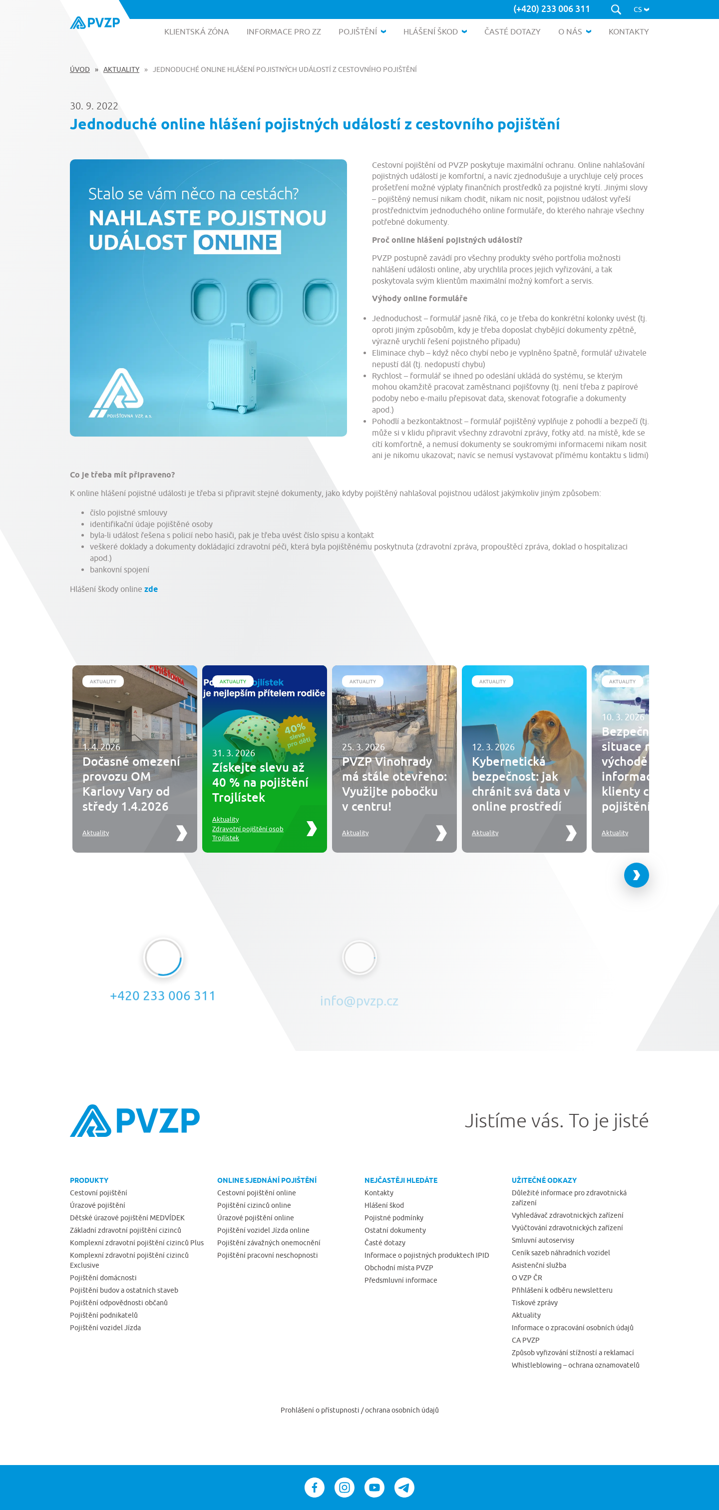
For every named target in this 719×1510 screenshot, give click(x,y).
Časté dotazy (384, 1243)
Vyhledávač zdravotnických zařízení (568, 1215)
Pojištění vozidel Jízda (105, 1328)
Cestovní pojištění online (256, 1193)
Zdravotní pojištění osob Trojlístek (248, 833)
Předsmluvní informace (400, 1280)
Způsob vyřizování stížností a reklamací (573, 1353)
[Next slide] (636, 875)
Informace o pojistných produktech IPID (426, 1255)
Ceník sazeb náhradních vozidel (561, 1253)
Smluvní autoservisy (543, 1240)
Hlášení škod (384, 1205)
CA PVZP (526, 1340)
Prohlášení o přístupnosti (321, 1410)
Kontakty (378, 1193)
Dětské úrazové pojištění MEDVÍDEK (127, 1218)
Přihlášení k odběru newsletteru (562, 1290)
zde (151, 589)
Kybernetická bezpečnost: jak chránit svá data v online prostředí (521, 783)
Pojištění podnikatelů (104, 1315)
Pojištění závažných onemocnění (269, 1243)
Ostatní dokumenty (395, 1230)
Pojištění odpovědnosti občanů (119, 1303)
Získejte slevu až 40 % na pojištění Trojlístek (260, 782)
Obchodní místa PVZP (398, 1268)
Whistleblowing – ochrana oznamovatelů (576, 1365)
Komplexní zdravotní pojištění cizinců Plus (137, 1243)
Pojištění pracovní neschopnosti (267, 1255)
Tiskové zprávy (535, 1303)
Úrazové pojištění (97, 1205)
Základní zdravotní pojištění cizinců (125, 1230)
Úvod (80, 69)
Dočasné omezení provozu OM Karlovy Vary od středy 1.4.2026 (131, 783)
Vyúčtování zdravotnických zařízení (567, 1228)
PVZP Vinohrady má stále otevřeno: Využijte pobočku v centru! (394, 783)
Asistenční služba (539, 1265)
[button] (641, 9)
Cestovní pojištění (98, 1193)
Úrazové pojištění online (255, 1218)
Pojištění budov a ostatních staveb (124, 1290)
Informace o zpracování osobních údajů (573, 1328)
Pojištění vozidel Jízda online (263, 1230)
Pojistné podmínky (393, 1218)
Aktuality (121, 69)
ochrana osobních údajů (402, 1410)
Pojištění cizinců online (254, 1205)
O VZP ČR (527, 1278)
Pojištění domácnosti (103, 1278)
